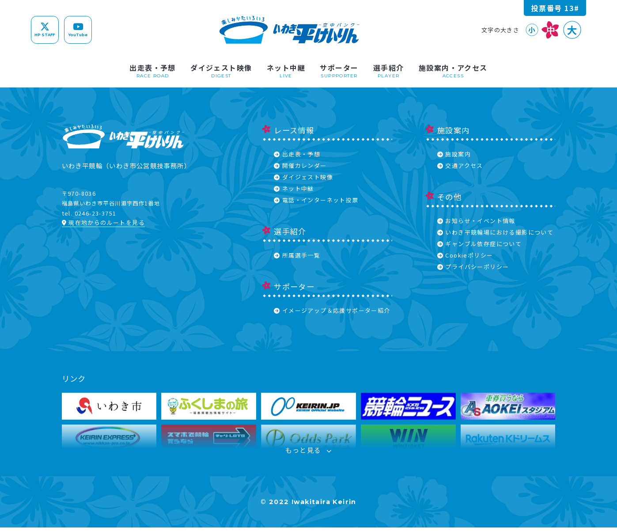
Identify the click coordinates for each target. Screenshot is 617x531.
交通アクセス (460, 165)
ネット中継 (294, 188)
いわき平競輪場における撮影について (495, 232)
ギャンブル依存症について (479, 243)
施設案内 (454, 154)
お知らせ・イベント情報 (476, 220)
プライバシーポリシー (473, 266)
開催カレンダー (300, 165)
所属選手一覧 (297, 255)
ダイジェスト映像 (303, 177)
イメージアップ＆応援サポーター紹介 (332, 310)
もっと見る (308, 452)
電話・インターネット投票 (316, 200)
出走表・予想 (297, 154)
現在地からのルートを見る (103, 222)
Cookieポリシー (465, 255)
